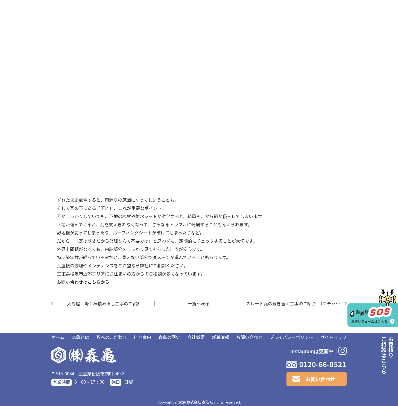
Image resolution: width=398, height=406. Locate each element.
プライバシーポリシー (291, 337)
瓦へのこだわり (111, 337)
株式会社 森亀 (198, 402)
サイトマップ (333, 337)
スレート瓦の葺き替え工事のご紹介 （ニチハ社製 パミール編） (296, 303)
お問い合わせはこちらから (83, 282)
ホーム (58, 337)
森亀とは (80, 337)
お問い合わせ (249, 337)
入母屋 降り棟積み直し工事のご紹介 (104, 303)
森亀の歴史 (169, 337)
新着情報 (220, 337)
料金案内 (142, 337)
